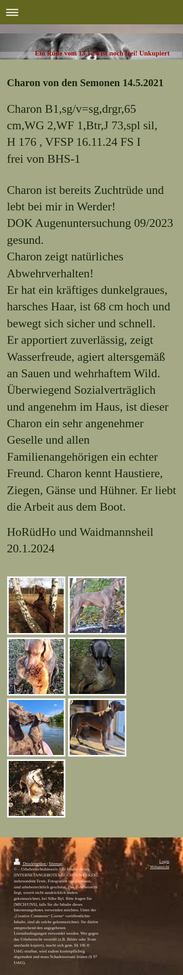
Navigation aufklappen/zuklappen (91, 12)
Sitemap (55, 863)
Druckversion (30, 863)
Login (164, 861)
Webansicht (159, 867)
